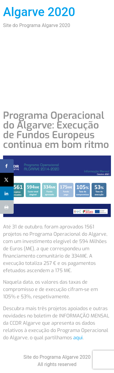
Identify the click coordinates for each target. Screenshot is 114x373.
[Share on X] (7, 180)
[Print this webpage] (7, 207)
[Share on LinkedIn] (7, 193)
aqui (78, 337)
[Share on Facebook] (7, 166)
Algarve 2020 (39, 12)
